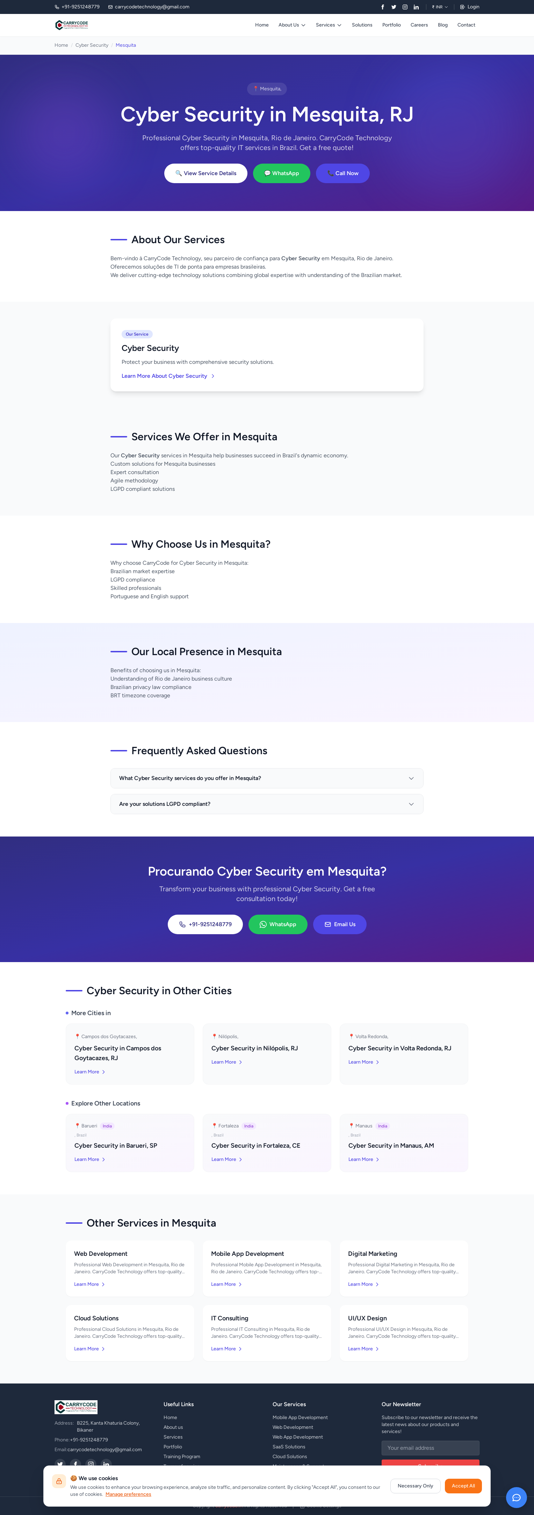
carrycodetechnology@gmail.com (104, 1450)
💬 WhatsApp (282, 173)
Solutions (362, 25)
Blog (443, 25)
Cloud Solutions (290, 1457)
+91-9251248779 (205, 924)
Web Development (293, 1427)
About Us (292, 25)
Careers (419, 25)
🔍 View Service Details (205, 173)
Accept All (463, 1486)
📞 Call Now (343, 173)
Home (262, 25)
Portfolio (391, 25)
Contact (466, 25)
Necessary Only (415, 1486)
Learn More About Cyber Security (169, 376)
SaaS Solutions (289, 1447)
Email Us (339, 924)
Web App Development (298, 1437)
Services (329, 25)
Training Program (182, 1457)
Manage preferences (128, 1494)
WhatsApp (278, 924)
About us (173, 1427)
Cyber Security (91, 45)
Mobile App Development (300, 1417)
